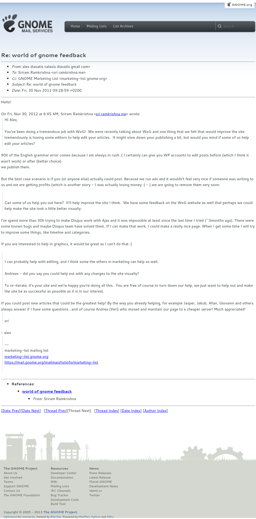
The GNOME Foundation (22, 495)
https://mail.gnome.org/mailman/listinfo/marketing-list (51, 362)
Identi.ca (95, 491)
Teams (8, 482)
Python (96, 516)
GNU (110, 516)
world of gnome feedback (47, 391)
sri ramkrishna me (111, 114)
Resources (59, 468)
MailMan (84, 516)
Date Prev (10, 410)
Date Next (30, 410)
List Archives (123, 26)
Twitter (94, 495)
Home (75, 26)
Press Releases (100, 473)
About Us (10, 473)
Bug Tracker (59, 495)
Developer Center (63, 473)
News (94, 468)
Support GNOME (16, 486)
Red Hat (55, 516)
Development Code (65, 500)
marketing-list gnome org (26, 356)
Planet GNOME (100, 482)
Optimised (10, 516)
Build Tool (58, 504)
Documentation (62, 477)
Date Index (131, 410)
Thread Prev (55, 410)
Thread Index (107, 410)
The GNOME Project (21, 468)
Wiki (54, 482)
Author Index (155, 410)
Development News (103, 486)
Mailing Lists (97, 26)
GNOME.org (242, 4)
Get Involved (13, 477)
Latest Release (100, 477)
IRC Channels (61, 491)
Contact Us (12, 491)
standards (28, 516)
